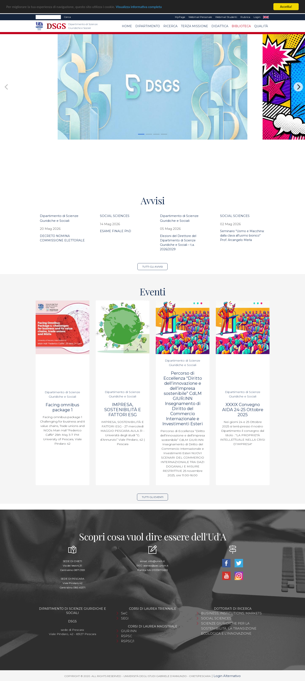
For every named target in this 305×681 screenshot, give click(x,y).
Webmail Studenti (226, 17)
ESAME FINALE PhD (115, 231)
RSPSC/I (127, 641)
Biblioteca (241, 26)
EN (266, 17)
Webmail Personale (200, 17)
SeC (124, 613)
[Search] (48, 17)
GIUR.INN (129, 631)
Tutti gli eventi (152, 497)
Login (257, 17)
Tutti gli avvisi (152, 266)
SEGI (125, 618)
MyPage (180, 17)
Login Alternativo (227, 676)
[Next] (298, 87)
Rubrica (245, 17)
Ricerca (170, 26)
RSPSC (126, 636)
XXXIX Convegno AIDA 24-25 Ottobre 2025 (242, 409)
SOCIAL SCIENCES (114, 216)
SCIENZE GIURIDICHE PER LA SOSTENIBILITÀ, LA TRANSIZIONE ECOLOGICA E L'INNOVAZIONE (228, 628)
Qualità (261, 26)
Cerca (67, 17)
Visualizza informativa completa (139, 7)
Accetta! (286, 6)
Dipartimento (147, 26)
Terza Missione (194, 26)
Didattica (219, 26)
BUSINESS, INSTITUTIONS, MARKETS (231, 613)
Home (127, 26)
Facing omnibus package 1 (62, 407)
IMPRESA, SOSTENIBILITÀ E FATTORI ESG (122, 409)
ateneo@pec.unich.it (155, 565)
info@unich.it (156, 561)
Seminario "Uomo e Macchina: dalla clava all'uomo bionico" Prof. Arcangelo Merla (242, 235)
